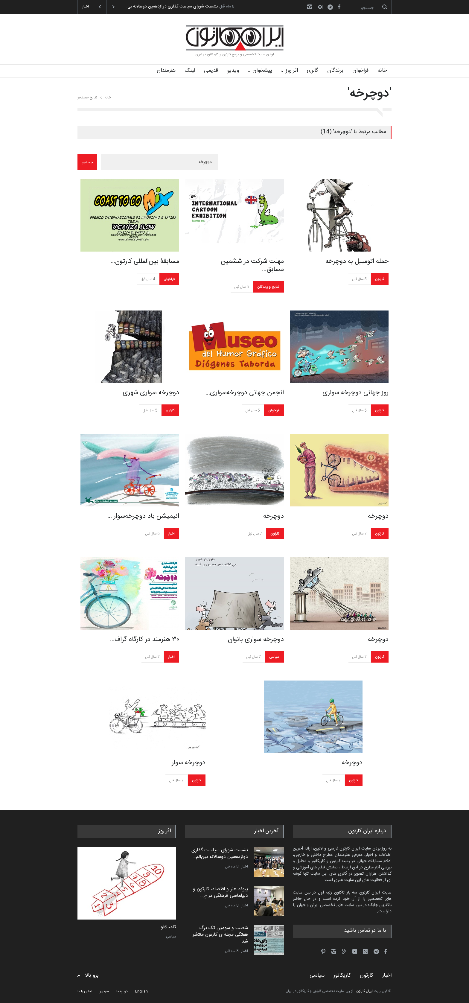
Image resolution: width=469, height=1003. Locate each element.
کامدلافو (168, 927)
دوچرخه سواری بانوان (256, 639)
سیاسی (274, 657)
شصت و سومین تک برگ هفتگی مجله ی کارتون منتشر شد (220, 935)
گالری (312, 70)
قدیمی (211, 70)
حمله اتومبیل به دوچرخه (357, 261)
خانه (382, 70)
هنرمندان (166, 70)
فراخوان (360, 70)
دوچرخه (273, 516)
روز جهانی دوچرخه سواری (355, 393)
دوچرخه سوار (188, 763)
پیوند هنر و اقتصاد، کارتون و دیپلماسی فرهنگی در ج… (220, 892)
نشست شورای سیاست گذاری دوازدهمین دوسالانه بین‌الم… (219, 853)
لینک (190, 70)
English (141, 991)
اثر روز (292, 70)
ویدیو (233, 70)
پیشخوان (262, 70)
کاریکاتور (342, 975)
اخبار (171, 534)
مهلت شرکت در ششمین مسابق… (252, 265)
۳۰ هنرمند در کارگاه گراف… (144, 639)
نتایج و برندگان (268, 287)
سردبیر (104, 991)
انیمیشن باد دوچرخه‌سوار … (143, 516)
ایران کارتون (364, 991)
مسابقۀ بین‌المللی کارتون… (144, 261)
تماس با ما (84, 991)
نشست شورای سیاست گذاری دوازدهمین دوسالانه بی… (171, 6)
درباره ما (122, 991)
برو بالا (92, 975)
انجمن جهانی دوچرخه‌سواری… (244, 393)
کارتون (379, 279)
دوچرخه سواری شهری (151, 393)
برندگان (335, 70)
